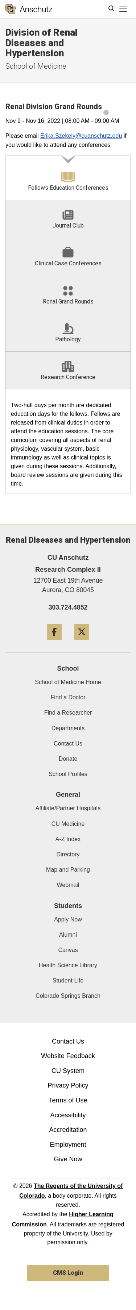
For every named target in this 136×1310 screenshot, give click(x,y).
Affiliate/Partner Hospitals (68, 808)
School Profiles (68, 774)
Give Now (68, 1159)
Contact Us (68, 743)
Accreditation (68, 1129)
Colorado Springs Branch (68, 996)
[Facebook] (54, 642)
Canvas (68, 950)
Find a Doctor (67, 697)
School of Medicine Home (68, 682)
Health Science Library (68, 965)
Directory (67, 854)
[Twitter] (82, 642)
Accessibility (68, 1115)
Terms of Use (68, 1100)
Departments (68, 728)
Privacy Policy (68, 1085)
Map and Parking (68, 870)
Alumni (68, 935)
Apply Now (68, 919)
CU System (68, 1070)
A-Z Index (68, 839)
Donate (68, 759)
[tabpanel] (68, 442)
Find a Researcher (68, 713)
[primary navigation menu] (123, 9)
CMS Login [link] (68, 1272)
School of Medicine (35, 66)
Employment (68, 1144)
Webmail (68, 885)
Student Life (68, 980)
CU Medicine (68, 824)
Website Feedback (68, 1056)
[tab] (68, 178)
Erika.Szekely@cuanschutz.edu (81, 136)
